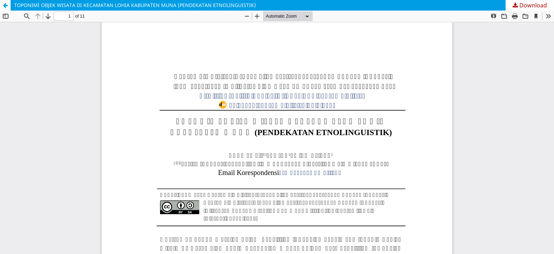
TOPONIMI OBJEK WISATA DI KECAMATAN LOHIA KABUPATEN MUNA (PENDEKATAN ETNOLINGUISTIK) (135, 5)
